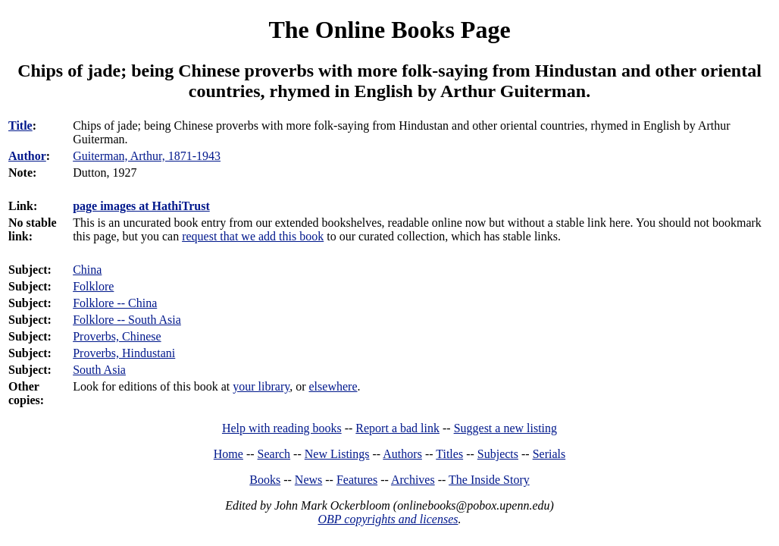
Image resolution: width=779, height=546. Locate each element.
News (308, 479)
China (87, 269)
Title (20, 125)
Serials (549, 453)
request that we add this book (253, 236)
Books (264, 479)
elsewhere (333, 386)
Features (356, 479)
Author (27, 155)
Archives (413, 479)
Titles (449, 453)
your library (261, 386)
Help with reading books (282, 428)
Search (274, 453)
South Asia (99, 369)
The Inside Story (489, 479)
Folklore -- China (115, 303)
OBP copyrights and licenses (388, 519)
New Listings (337, 453)
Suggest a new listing (505, 428)
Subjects (497, 453)
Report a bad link (397, 428)
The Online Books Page (389, 29)
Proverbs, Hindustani (124, 353)
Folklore (93, 286)
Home (228, 453)
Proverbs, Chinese (117, 336)
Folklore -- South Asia (127, 319)
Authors (402, 453)
